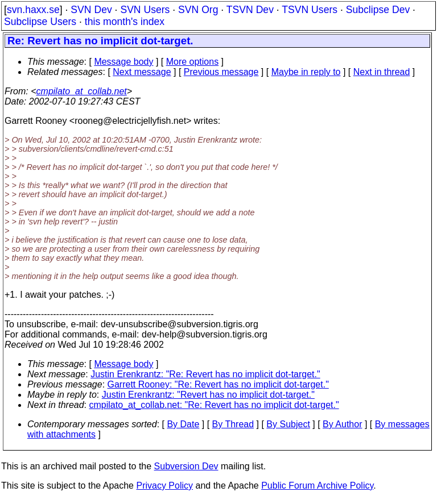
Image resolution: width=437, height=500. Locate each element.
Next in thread (381, 72)
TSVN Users (309, 9)
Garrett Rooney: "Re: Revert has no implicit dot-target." (218, 384)
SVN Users (145, 9)
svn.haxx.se (33, 9)
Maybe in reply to (306, 72)
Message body (123, 61)
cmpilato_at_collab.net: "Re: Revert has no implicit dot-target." (214, 405)
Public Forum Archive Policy (317, 485)
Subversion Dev (186, 466)
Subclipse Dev (378, 9)
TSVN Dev (250, 9)
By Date (183, 424)
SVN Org (198, 9)
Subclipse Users (40, 21)
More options (192, 61)
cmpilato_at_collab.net (81, 91)
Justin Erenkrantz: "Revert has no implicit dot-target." (208, 394)
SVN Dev (91, 9)
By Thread (233, 424)
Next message (142, 72)
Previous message (221, 72)
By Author (342, 424)
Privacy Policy (164, 485)
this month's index (124, 21)
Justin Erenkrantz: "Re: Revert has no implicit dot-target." (205, 374)
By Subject (288, 424)
